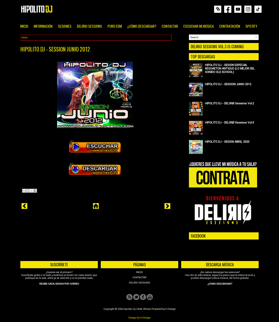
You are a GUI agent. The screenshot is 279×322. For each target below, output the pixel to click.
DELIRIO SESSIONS (89, 26)
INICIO (24, 26)
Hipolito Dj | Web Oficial (137, 308)
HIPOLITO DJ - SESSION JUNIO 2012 (55, 49)
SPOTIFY (251, 26)
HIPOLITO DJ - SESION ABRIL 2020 (227, 141)
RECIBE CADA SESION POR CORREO (59, 283)
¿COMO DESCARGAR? (220, 283)
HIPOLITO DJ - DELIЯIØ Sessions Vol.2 (229, 103)
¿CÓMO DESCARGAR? (141, 26)
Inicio (25, 37)
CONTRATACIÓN (229, 26)
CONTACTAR (170, 26)
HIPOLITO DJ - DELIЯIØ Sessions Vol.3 (229, 122)
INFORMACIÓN (43, 26)
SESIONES (64, 26)
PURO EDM (115, 26)
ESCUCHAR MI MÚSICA (198, 26)
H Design (170, 308)
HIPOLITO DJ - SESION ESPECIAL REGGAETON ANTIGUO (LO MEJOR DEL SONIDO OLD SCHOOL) (230, 68)
